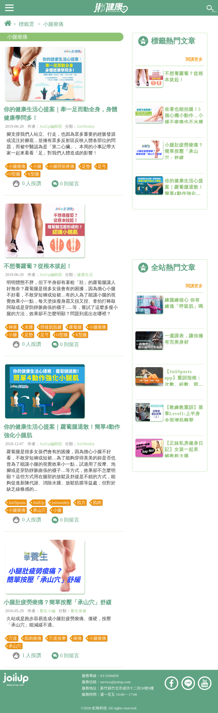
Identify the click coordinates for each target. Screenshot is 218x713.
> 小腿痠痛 (52, 24)
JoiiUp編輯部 (50, 126)
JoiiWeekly (86, 126)
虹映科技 (99, 708)
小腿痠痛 (17, 37)
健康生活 (85, 275)
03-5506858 (109, 676)
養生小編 (47, 611)
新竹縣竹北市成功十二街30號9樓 (127, 688)
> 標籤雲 (25, 24)
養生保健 (78, 611)
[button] (9, 7)
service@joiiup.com (116, 682)
